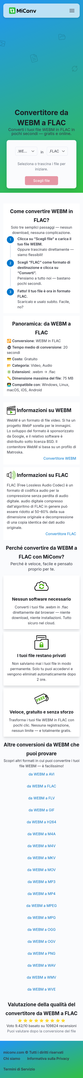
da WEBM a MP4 (42, 893)
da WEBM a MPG (41, 917)
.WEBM (23, 151)
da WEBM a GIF (41, 810)
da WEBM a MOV (41, 870)
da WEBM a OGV (41, 941)
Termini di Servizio (19, 1069)
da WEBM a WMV (41, 977)
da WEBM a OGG (41, 929)
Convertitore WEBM (59, 458)
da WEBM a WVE (41, 989)
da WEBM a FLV (41, 798)
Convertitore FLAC (60, 534)
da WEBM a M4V (41, 846)
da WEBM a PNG (41, 953)
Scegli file (41, 180)
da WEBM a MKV (41, 858)
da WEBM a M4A (41, 834)
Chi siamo (11, 1058)
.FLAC (54, 151)
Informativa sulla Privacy (48, 1058)
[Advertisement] (41, 62)
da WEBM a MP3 (41, 881)
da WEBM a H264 (41, 822)
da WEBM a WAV (41, 965)
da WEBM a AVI (42, 774)
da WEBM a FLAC (41, 786)
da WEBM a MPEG (41, 905)
